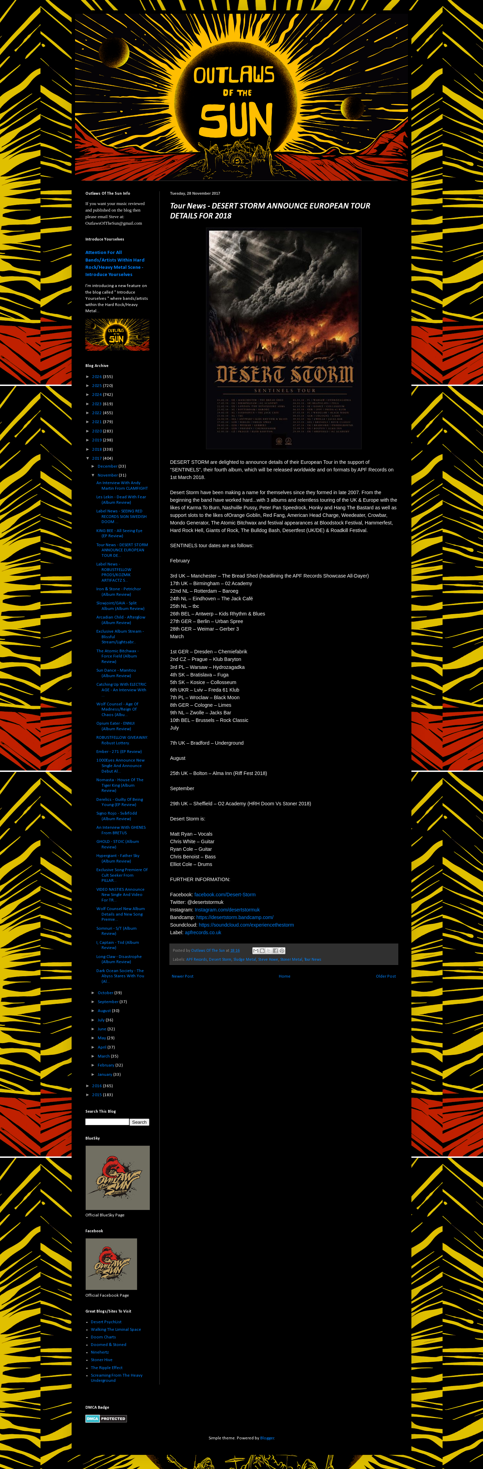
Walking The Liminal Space (116, 1329)
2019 (97, 440)
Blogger (267, 1438)
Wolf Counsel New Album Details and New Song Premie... (120, 914)
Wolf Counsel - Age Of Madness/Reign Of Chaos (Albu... (117, 709)
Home (285, 976)
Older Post (386, 976)
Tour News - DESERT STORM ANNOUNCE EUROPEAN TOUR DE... (122, 550)
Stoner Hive (102, 1360)
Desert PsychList (106, 1322)
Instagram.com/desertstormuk (227, 909)
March (104, 1056)
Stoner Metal (291, 960)
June (102, 1029)
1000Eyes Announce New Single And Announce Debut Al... (120, 765)
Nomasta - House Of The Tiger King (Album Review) (120, 785)
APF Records (196, 960)
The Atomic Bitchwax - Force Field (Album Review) (117, 656)
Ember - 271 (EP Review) (119, 751)
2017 (97, 458)
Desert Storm (220, 960)
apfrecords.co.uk (203, 932)
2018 (97, 449)
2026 (97, 377)
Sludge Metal (244, 960)
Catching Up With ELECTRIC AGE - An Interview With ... (121, 689)
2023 (97, 404)
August (105, 1011)
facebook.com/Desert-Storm (225, 894)
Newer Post (182, 976)
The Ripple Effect (107, 1368)
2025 (97, 386)
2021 (97, 422)
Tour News (312, 960)
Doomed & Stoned (108, 1345)
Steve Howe (268, 960)
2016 (97, 1086)
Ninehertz (100, 1352)
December (108, 466)
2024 (97, 394)
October (106, 993)
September (108, 1002)
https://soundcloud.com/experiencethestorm (246, 925)
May (102, 1038)
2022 (97, 413)
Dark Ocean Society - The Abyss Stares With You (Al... (120, 976)
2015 (97, 1095)
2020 (97, 431)
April (102, 1047)
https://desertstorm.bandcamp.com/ (234, 917)
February (106, 1065)
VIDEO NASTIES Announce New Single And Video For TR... (120, 894)
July (102, 1020)
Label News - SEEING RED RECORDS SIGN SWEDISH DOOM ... (121, 516)
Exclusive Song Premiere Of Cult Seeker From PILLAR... (122, 875)
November (108, 475)
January (105, 1074)
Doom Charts (103, 1337)
